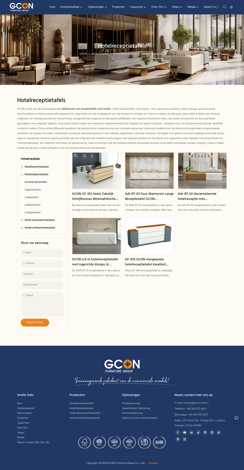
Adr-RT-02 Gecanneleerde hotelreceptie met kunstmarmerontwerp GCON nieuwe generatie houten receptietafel (199, 196)
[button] (217, 7)
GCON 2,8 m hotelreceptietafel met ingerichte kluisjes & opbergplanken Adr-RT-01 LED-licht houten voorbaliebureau (95, 262)
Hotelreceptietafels (152, 54)
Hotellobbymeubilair (125, 54)
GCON (83, 54)
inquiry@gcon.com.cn (196, 403)
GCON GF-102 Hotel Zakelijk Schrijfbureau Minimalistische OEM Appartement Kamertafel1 (95, 196)
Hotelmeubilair (100, 54)
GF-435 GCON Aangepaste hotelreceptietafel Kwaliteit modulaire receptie (145, 262)
